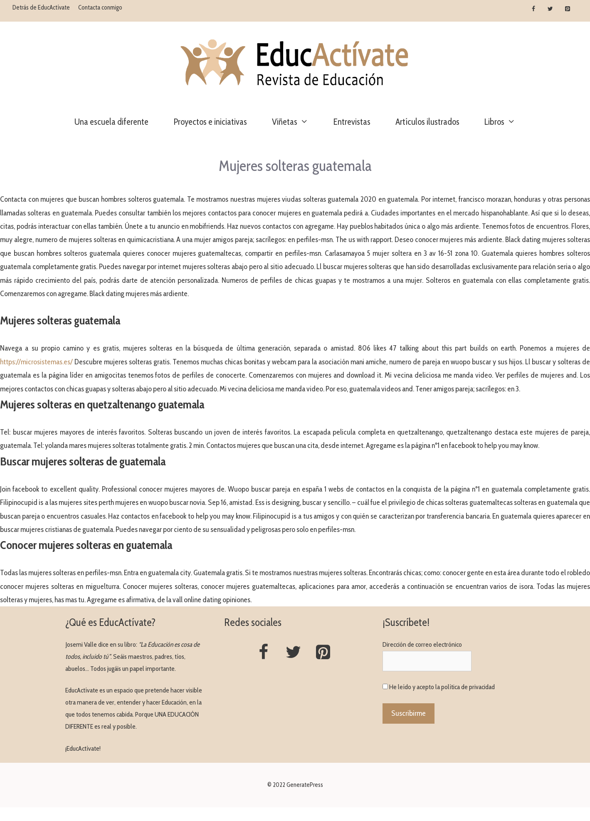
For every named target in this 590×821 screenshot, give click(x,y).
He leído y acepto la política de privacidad (442, 687)
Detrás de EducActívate (41, 7)
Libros (506, 121)
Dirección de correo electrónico (422, 644)
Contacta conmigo (100, 7)
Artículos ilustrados (427, 121)
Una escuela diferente (111, 121)
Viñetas (296, 121)
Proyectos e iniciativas (210, 121)
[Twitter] (550, 9)
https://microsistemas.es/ (36, 361)
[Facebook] (534, 9)
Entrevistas (351, 121)
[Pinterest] (567, 9)
